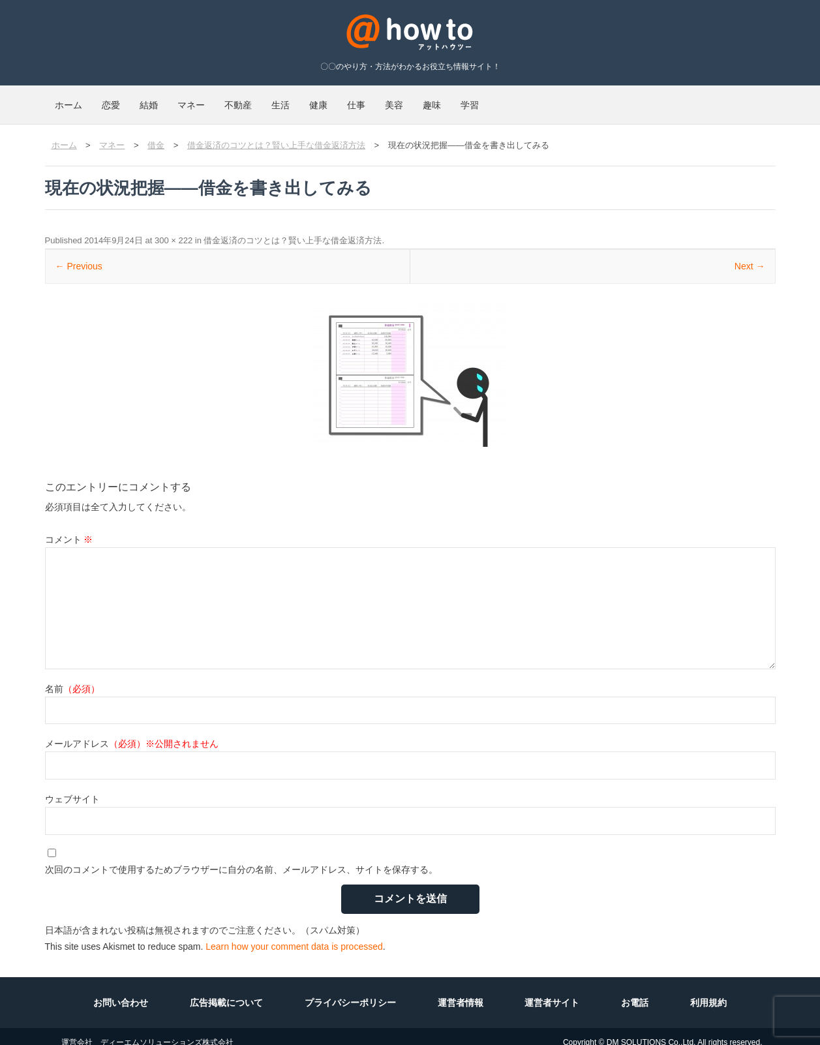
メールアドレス (132, 732)
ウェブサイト (72, 787)
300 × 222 (173, 229)
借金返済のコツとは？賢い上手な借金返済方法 (293, 229)
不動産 (326, 99)
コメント (69, 527)
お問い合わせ (120, 991)
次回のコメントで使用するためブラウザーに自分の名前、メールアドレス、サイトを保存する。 (241, 858)
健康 (445, 99)
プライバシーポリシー (350, 991)
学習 (675, 99)
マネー (259, 99)
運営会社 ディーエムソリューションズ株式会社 (147, 1030)
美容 (560, 99)
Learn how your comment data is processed (294, 935)
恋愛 (140, 99)
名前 (72, 677)
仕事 (503, 99)
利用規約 (708, 991)
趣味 (618, 99)
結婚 (198, 99)
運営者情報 (460, 991)
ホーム (78, 99)
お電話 (634, 991)
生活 (388, 99)
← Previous (78, 254)
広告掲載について (226, 991)
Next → (750, 254)
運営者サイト (551, 991)
